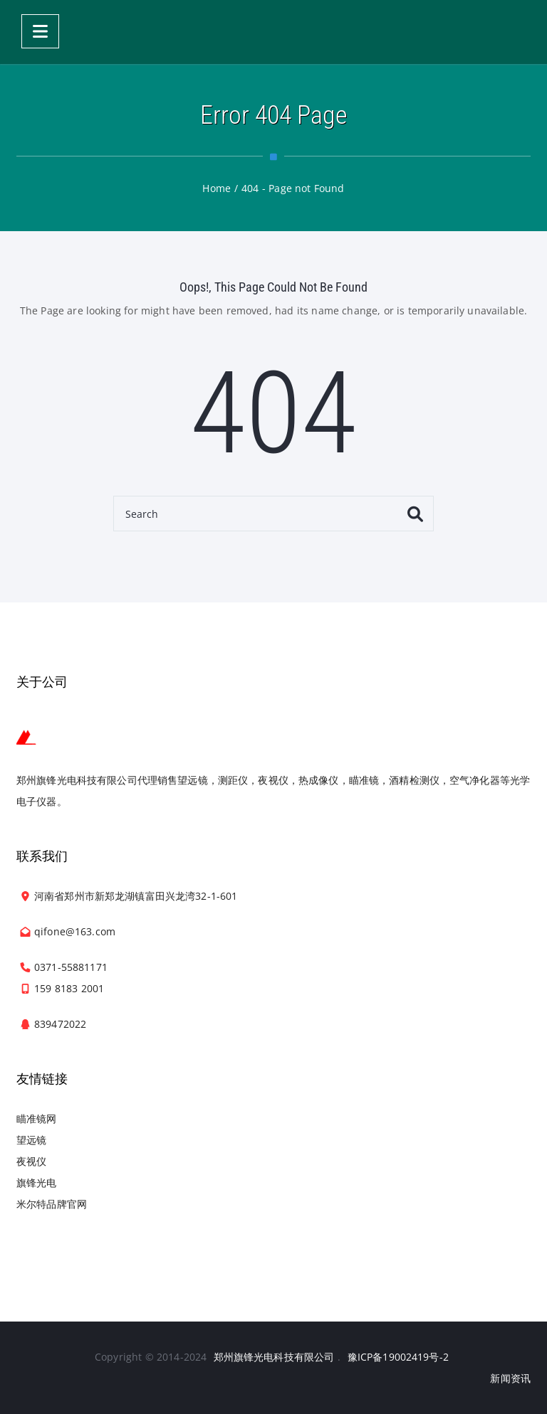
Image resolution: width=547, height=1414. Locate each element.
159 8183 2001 (69, 988)
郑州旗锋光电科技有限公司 (274, 1357)
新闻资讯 (510, 1378)
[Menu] (40, 31)
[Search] (273, 513)
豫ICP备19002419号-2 (398, 1357)
